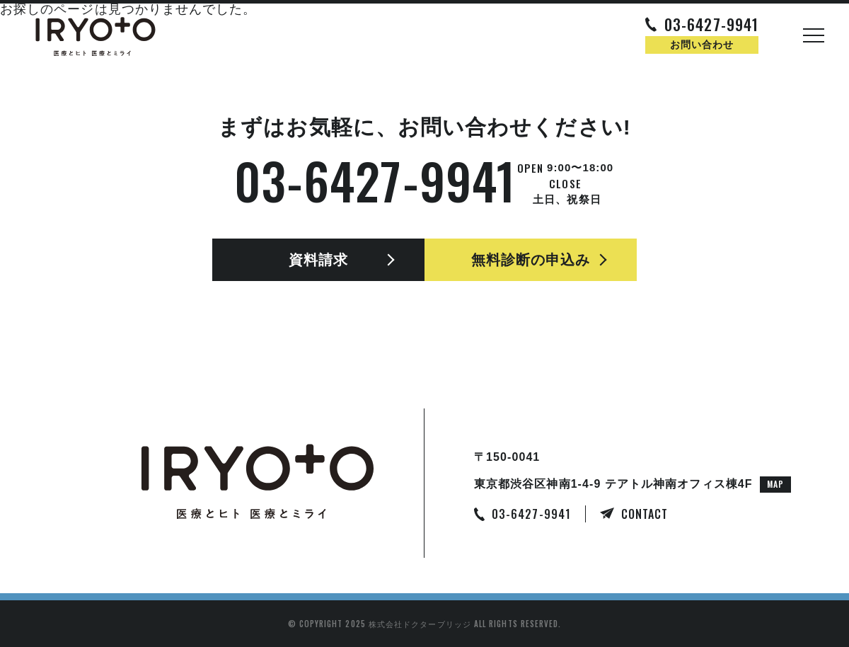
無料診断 (531, 260)
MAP (775, 484)
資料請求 (318, 260)
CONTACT (645, 513)
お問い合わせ (702, 44)
